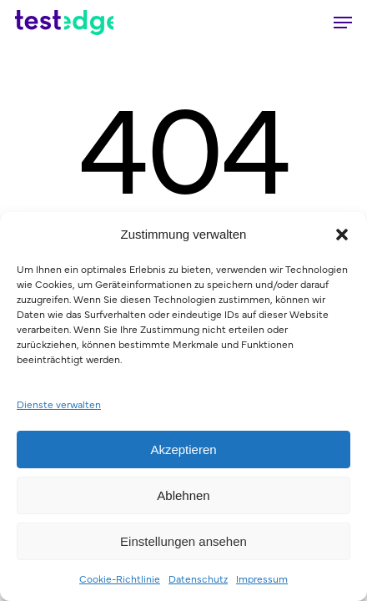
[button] (342, 234)
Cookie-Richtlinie (119, 578)
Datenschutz (198, 578)
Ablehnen (183, 495)
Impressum (262, 578)
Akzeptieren (183, 449)
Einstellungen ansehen (183, 541)
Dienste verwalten (59, 404)
